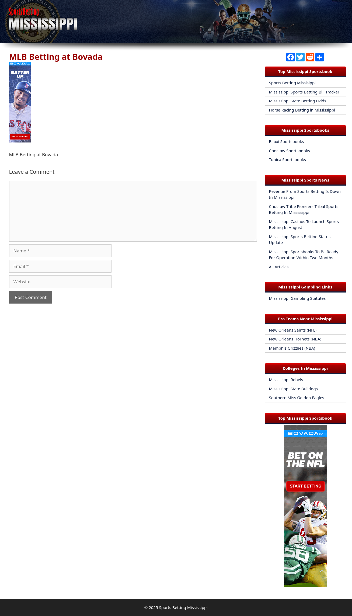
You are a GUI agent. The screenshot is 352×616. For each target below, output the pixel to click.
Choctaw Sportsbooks (289, 150)
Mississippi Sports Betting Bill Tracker (304, 92)
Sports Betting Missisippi (292, 82)
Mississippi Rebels (286, 379)
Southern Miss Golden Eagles (296, 397)
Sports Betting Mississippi (183, 607)
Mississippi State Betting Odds (297, 100)
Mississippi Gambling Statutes (297, 298)
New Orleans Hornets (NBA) (295, 339)
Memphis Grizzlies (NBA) (292, 348)
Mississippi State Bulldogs (293, 388)
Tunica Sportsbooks (287, 159)
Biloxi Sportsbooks (286, 141)
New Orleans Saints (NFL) (293, 330)
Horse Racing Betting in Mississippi (302, 110)
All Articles (279, 266)
